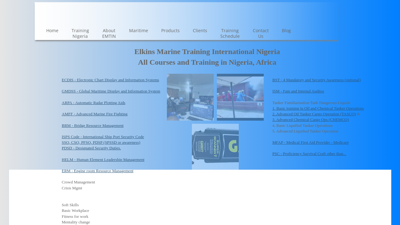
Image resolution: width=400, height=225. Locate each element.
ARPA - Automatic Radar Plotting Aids (94, 102)
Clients (200, 30)
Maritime (138, 30)
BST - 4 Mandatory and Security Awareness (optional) (316, 80)
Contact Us (261, 33)
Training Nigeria (80, 33)
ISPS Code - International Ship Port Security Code (103, 136)
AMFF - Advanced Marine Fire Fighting (95, 114)
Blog (286, 30)
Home (52, 30)
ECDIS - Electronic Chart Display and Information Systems (110, 80)
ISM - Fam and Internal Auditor (298, 91)
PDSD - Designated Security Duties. (91, 148)
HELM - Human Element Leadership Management (103, 159)
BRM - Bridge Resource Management (93, 125)
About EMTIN (109, 33)
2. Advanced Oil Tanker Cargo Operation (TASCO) (314, 114)
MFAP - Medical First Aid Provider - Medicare (310, 142)
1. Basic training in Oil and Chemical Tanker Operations (318, 108)
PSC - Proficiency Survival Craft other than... (309, 153)
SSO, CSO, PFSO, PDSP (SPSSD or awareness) (101, 142)
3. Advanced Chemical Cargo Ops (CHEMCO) (310, 119)
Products (170, 30)
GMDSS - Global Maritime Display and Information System (111, 91)
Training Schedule (230, 33)
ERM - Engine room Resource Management (97, 170)
